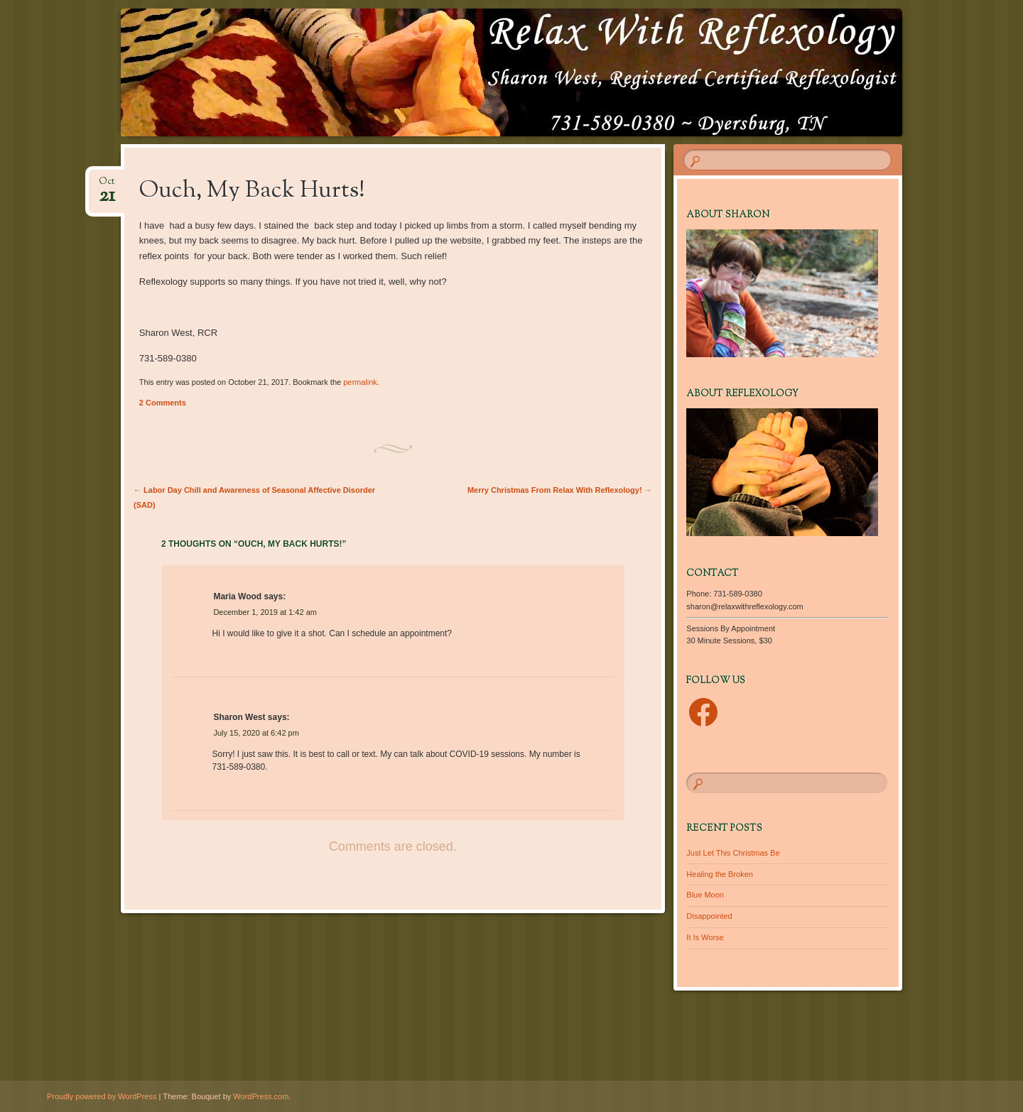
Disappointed (709, 916)
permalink (360, 382)
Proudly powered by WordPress (101, 1096)
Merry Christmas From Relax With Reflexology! (559, 490)
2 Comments (162, 402)
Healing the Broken (719, 874)
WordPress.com (260, 1096)
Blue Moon (705, 894)
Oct (107, 185)
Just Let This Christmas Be (732, 853)
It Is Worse (704, 937)
